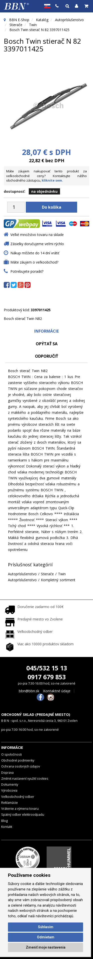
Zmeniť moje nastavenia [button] (45, 947)
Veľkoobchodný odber (17, 797)
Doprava (7, 772)
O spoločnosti (11, 754)
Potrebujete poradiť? (26, 271)
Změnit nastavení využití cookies (24, 778)
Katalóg (42, 19)
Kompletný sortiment (58, 579)
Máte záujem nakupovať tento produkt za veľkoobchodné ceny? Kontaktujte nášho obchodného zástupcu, (46, 176)
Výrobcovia (9, 790)
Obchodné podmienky (17, 760)
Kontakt (6, 827)
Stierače (15, 24)
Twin (33, 24)
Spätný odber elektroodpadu (22, 814)
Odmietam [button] (45, 937)
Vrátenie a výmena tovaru (20, 808)
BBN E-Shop (19, 19)
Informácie (46, 331)
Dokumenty (9, 784)
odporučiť (46, 356)
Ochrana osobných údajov (20, 766)
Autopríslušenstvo (69, 19)
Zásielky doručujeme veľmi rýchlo (37, 243)
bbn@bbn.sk (29, 691)
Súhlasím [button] (45, 927)
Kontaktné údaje (56, 691)
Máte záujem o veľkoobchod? (34, 262)
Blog (4, 821)
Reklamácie (9, 803)
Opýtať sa (47, 343)
